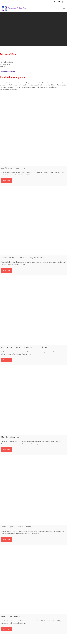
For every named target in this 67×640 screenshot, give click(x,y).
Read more (6, 180)
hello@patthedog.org (7, 71)
